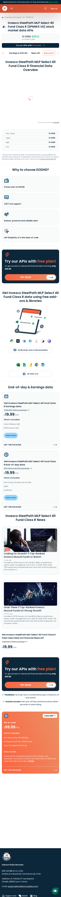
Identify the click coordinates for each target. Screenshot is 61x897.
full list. (31, 761)
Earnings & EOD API (18, 53)
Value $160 (50, 716)
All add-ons (30, 373)
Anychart (56, 122)
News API (35, 53)
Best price (49, 53)
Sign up (53, 8)
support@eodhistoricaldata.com (23, 886)
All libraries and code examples (30, 350)
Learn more (53, 2)
